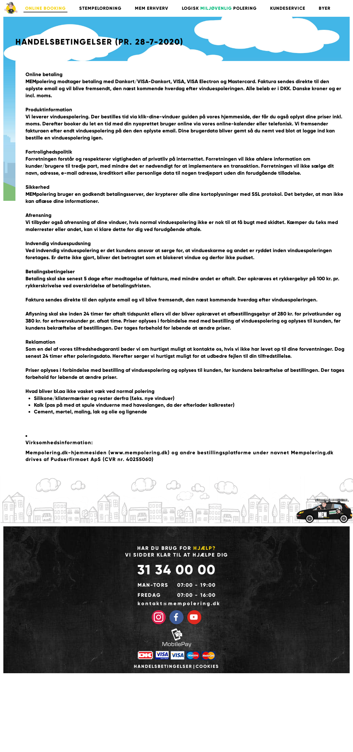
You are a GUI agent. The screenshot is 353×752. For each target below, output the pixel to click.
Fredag (149, 595)
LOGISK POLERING (219, 8)
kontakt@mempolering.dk (177, 603)
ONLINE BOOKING (45, 8)
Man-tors (153, 585)
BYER (325, 8)
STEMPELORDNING (100, 8)
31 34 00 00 (176, 570)
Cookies (207, 666)
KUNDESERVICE (287, 8)
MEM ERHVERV (151, 8)
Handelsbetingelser (163, 666)
